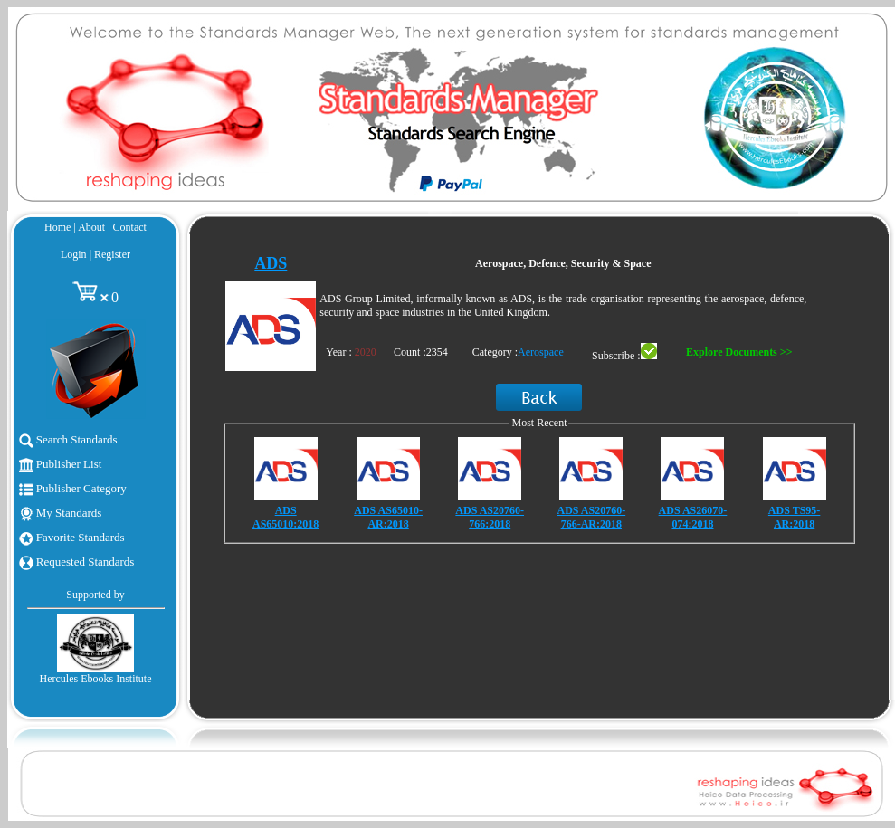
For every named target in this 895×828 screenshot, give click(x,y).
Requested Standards (77, 561)
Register (112, 254)
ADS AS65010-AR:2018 (388, 517)
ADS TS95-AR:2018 (794, 517)
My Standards (60, 512)
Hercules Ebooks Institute (96, 678)
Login (74, 254)
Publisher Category (73, 488)
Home (57, 227)
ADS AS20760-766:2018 (489, 517)
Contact (130, 227)
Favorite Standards (72, 537)
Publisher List (60, 464)
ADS (270, 263)
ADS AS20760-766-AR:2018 (591, 517)
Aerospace (541, 352)
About (91, 227)
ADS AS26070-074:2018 (693, 517)
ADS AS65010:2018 (285, 517)
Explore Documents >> (739, 352)
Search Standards (68, 439)
